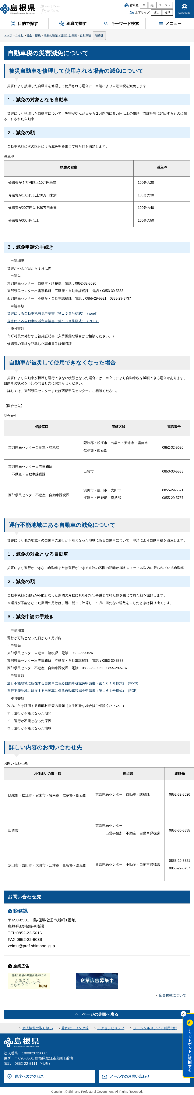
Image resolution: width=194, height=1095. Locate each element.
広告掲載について (172, 995)
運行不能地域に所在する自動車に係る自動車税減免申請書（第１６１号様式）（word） (73, 683)
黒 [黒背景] (152, 5)
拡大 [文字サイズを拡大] (156, 12)
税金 (29, 35)
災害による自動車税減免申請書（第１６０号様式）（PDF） (53, 321)
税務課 (99, 35)
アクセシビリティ (110, 1028)
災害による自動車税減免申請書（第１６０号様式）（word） (53, 313)
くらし (19, 35)
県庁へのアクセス (29, 1076)
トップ (8, 35)
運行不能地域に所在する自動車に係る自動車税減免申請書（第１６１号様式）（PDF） (73, 690)
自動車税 (85, 35)
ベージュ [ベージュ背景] (164, 5)
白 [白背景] (143, 5)
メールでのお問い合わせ (129, 1076)
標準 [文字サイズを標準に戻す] (167, 12)
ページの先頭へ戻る (100, 1014)
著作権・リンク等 (75, 1028)
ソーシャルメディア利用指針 (155, 1028)
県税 (38, 35)
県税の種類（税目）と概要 (60, 35)
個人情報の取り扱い (37, 1028)
